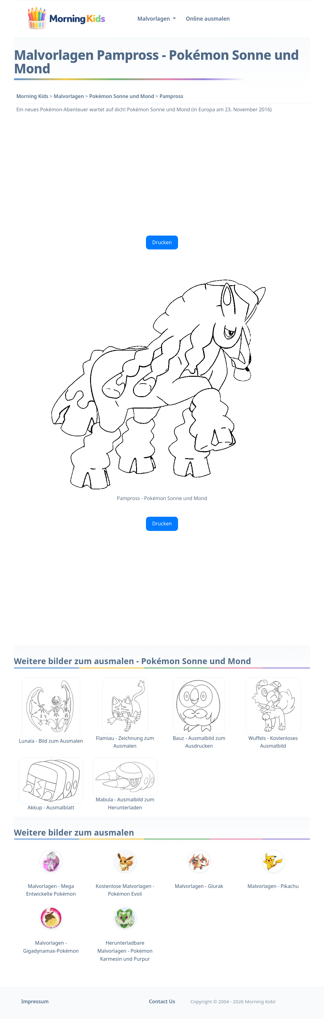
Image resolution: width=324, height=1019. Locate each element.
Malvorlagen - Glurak (199, 870)
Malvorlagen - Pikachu (273, 870)
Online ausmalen (208, 18)
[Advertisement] (162, 173)
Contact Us (162, 1001)
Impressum (35, 1001)
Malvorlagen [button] (154, 18)
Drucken (162, 242)
